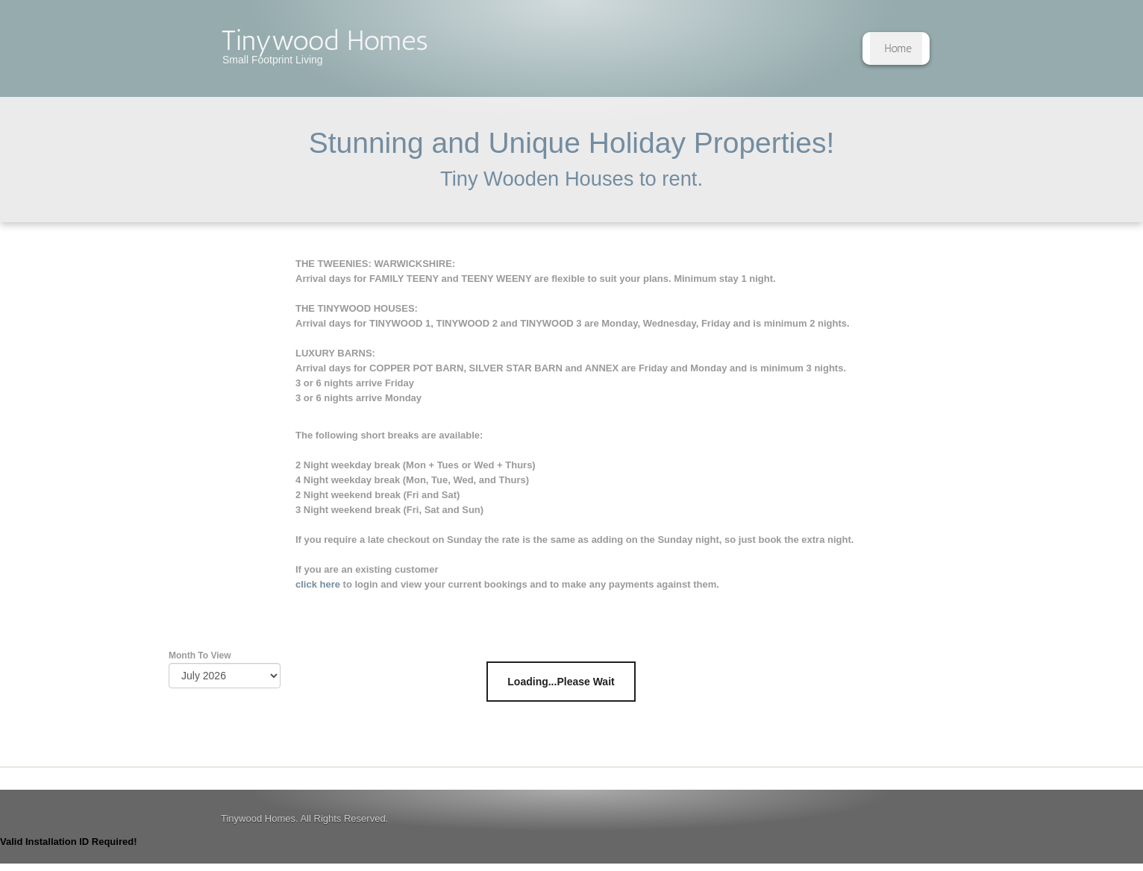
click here (317, 584)
